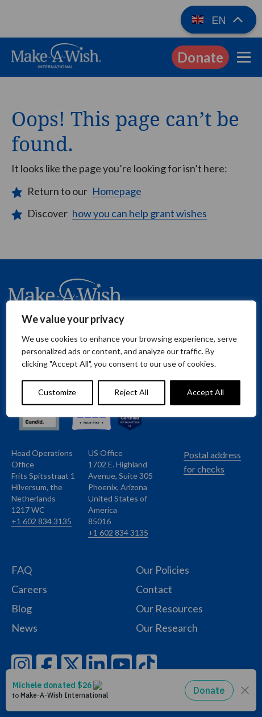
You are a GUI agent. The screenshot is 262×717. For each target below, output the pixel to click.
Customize (57, 392)
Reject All (131, 392)
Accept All (205, 392)
